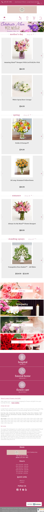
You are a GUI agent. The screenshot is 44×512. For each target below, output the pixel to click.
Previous (2, 55)
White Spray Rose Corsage (22, 100)
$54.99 (22, 106)
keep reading (15, 403)
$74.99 (22, 150)
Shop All (29, 34)
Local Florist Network (25, 511)
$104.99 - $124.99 (22, 274)
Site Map (34, 511)
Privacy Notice (14, 511)
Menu (4, 19)
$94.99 (22, 187)
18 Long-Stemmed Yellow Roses (22, 180)
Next (41, 55)
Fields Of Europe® (22, 143)
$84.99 (22, 69)
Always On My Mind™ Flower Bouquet (22, 224)
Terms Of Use (5, 511)
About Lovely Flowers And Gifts (11, 398)
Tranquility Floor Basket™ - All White (22, 267)
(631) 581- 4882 (8, 2)
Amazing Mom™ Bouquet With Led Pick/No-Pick (22, 62)
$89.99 (22, 230)
